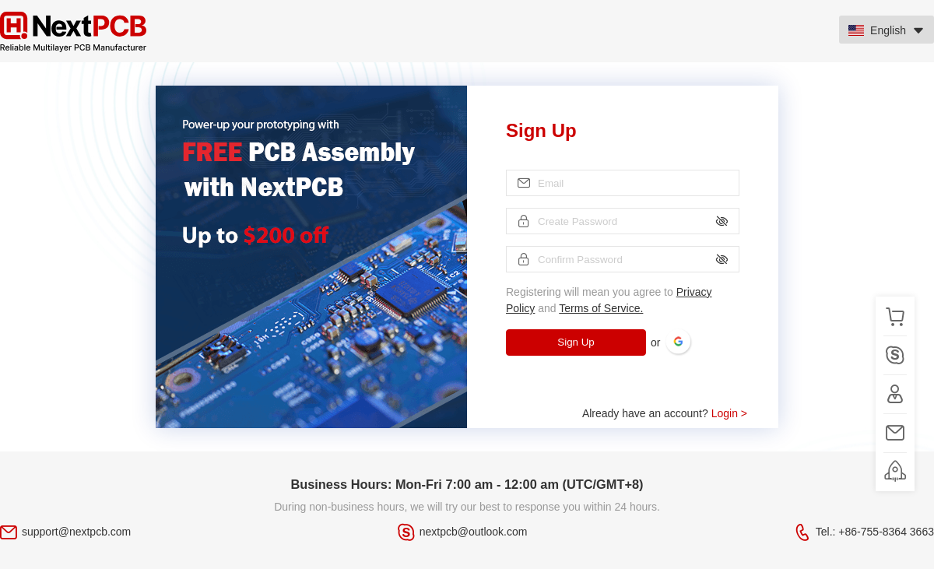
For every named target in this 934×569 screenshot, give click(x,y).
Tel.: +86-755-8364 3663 (875, 531)
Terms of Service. (601, 308)
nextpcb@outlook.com (474, 531)
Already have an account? (664, 413)
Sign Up (575, 342)
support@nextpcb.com (76, 531)
